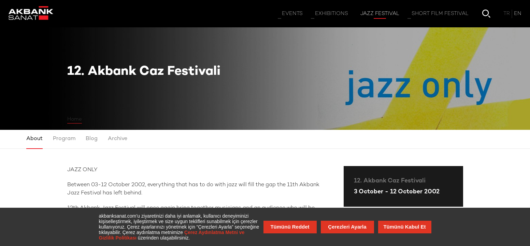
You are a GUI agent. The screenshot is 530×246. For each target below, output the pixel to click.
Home (74, 119)
